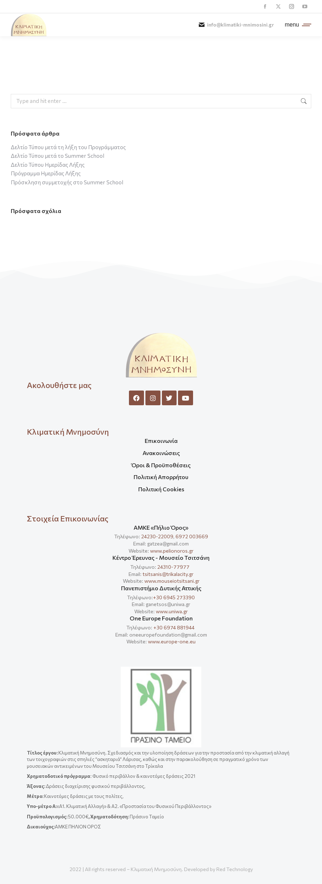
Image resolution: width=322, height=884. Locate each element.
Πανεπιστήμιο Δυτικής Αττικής (161, 588)
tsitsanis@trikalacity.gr (168, 574)
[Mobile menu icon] (296, 24)
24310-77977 (174, 567)
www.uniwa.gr (172, 611)
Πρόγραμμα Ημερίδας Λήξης (46, 173)
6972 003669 (192, 536)
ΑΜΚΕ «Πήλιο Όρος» (161, 527)
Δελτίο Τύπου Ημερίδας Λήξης (48, 164)
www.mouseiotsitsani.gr (172, 581)
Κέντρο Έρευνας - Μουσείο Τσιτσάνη (161, 557)
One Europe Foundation (161, 618)
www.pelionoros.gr (171, 551)
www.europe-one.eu (172, 641)
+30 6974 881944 (173, 627)
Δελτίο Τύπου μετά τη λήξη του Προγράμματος (68, 147)
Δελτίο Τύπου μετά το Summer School (57, 155)
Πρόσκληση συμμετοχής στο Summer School (67, 182)
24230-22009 (157, 536)
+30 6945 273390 (174, 597)
